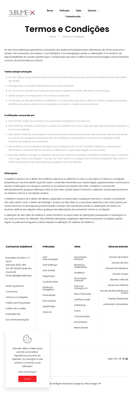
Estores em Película (118, 285)
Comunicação (82, 316)
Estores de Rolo (120, 263)
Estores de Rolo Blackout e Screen (114, 292)
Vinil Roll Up (80, 305)
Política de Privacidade (18, 303)
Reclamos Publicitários (80, 266)
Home (53, 36)
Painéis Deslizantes (118, 299)
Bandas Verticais (119, 280)
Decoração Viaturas (80, 279)
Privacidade (49, 295)
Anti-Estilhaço (50, 265)
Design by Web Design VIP (87, 383)
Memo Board (81, 328)
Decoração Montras (80, 258)
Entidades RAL (13, 314)
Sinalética (79, 273)
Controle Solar (50, 282)
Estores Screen (120, 274)
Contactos (11, 292)
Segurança (49, 276)
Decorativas (49, 301)
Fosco (77, 311)
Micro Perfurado (82, 294)
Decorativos (80, 322)
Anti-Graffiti (49, 270)
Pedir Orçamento (15, 286)
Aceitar (27, 378)
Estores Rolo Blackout (117, 268)
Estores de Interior (118, 257)
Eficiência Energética (48, 288)
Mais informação (27, 371)
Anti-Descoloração (50, 258)
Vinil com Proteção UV (81, 287)
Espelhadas (49, 306)
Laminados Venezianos (115, 304)
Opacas (47, 312)
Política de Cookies (16, 308)
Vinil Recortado (82, 300)
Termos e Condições (17, 297)
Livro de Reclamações (17, 320)
